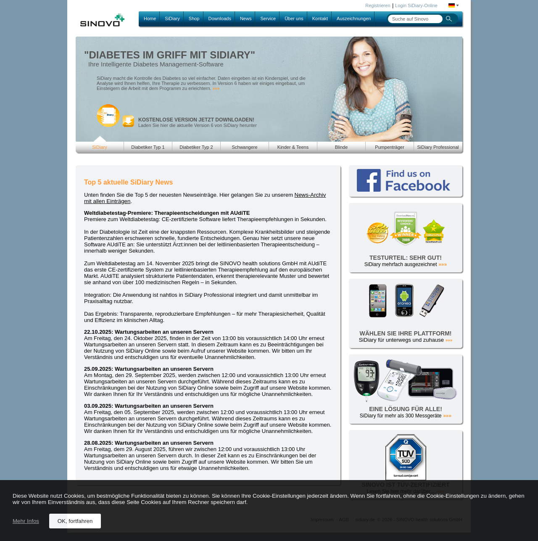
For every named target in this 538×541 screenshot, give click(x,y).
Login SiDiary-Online (416, 5)
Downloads (219, 18)
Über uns (294, 18)
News (246, 18)
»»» (216, 88)
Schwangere (244, 147)
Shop (194, 18)
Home (150, 18)
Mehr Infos (26, 521)
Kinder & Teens (293, 147)
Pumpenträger (389, 147)
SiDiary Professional (438, 147)
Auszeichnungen (354, 18)
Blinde (341, 147)
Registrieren (377, 5)
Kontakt (320, 18)
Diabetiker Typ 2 (196, 147)
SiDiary (172, 18)
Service (268, 18)
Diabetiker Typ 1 (147, 147)
